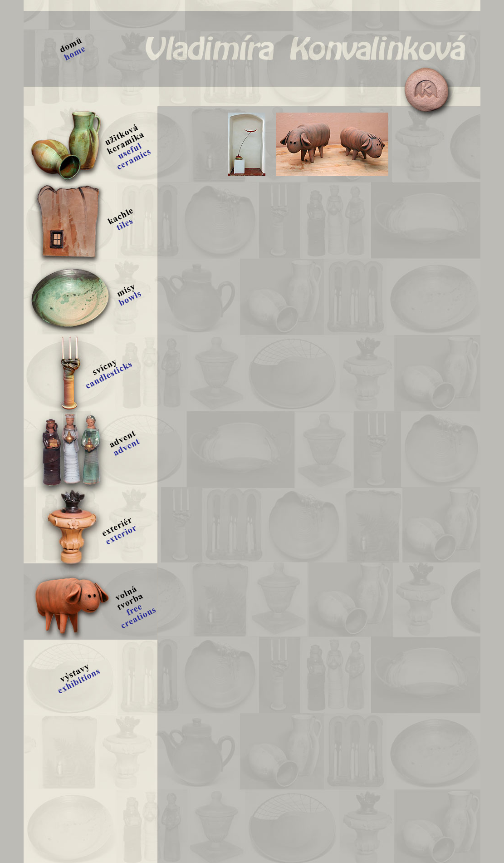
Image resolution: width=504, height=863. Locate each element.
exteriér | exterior (90, 525)
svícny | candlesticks (90, 373)
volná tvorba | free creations (90, 601)
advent (90, 449)
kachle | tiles (90, 220)
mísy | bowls (90, 296)
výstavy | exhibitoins (90, 678)
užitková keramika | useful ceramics (90, 144)
